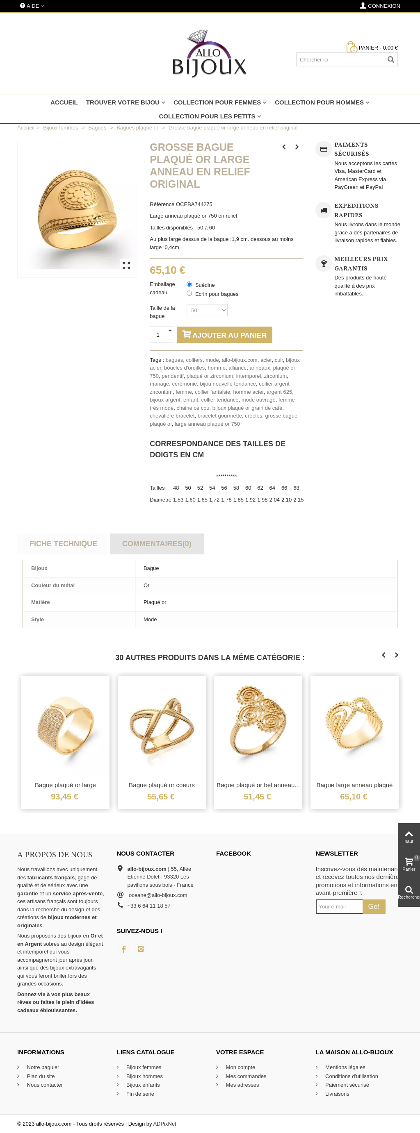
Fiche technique (63, 544)
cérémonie (184, 384)
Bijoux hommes (144, 1076)
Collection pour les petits (207, 116)
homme (217, 368)
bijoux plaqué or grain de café (247, 408)
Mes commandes (245, 1076)
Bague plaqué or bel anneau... (258, 784)
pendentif (173, 376)
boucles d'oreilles (184, 368)
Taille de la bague (162, 312)
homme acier (248, 392)
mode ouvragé (259, 400)
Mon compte (239, 1067)
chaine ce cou (192, 408)
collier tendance (219, 400)
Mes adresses (241, 1085)
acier (266, 360)
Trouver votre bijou (123, 102)
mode (212, 360)
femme (184, 392)
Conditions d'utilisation (351, 1076)
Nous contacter (44, 1085)
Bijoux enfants (142, 1085)
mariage (159, 384)
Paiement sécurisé (347, 1085)
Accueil (64, 102)
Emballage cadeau (162, 288)
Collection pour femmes (217, 102)
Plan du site (40, 1076)
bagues (174, 360)
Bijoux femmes (143, 1067)
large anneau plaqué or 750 (207, 424)
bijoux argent (165, 400)
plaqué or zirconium (210, 376)
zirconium (275, 376)
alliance (237, 368)
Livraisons (336, 1094)
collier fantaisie (212, 392)
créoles (253, 416)
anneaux (260, 368)
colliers (194, 360)
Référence (162, 204)
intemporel (248, 376)
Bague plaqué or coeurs (162, 784)
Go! (374, 906)
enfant (190, 400)
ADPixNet (164, 1124)
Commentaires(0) (157, 544)
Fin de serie (140, 1094)
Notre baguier (42, 1067)
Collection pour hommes (319, 102)
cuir (279, 360)
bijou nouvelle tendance (228, 384)
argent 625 (279, 392)
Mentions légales (344, 1067)
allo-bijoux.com (240, 360)
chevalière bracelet (172, 416)
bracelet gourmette (220, 416)
